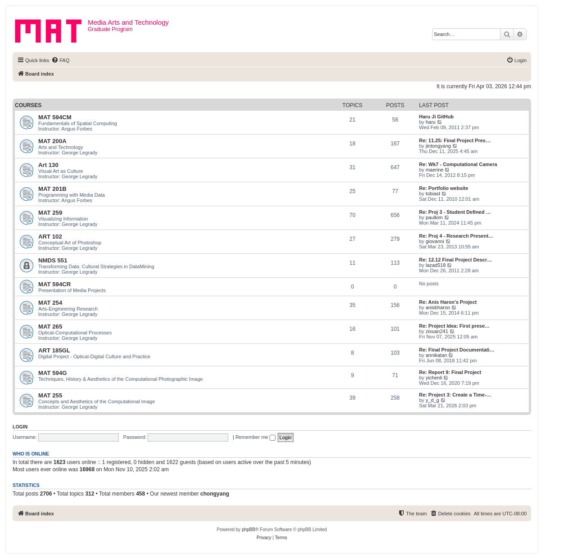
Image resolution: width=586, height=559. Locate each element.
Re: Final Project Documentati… (456, 349)
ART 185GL (54, 350)
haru (431, 122)
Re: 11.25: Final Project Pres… (455, 140)
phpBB (248, 529)
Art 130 (48, 165)
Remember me (255, 437)
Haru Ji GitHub (436, 116)
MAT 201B (52, 188)
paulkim (434, 217)
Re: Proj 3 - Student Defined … (455, 212)
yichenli (434, 377)
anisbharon (438, 307)
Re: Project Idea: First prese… (454, 326)
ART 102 (50, 236)
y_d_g (432, 400)
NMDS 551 (53, 260)
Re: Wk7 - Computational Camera (458, 164)
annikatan (436, 355)
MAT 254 (50, 302)
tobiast (433, 193)
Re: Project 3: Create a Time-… (455, 394)
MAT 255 (50, 395)
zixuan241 (437, 331)
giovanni (435, 241)
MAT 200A (52, 141)
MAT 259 (50, 212)
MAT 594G (52, 373)
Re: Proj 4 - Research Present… (456, 236)
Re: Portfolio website (443, 188)
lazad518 (436, 265)
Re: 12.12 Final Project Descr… (455, 259)
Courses (28, 105)
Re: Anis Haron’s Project (448, 302)
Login (20, 426)
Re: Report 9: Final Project (450, 372)
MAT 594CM (55, 117)
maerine (435, 169)
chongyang (214, 494)
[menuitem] (60, 60)
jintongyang (438, 146)
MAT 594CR (54, 284)
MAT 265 (50, 326)
